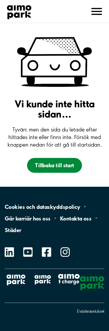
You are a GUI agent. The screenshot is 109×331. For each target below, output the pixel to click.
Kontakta (76, 218)
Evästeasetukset (90, 311)
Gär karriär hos (28, 218)
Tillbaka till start (54, 165)
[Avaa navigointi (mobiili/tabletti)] (96, 10)
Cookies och (42, 206)
